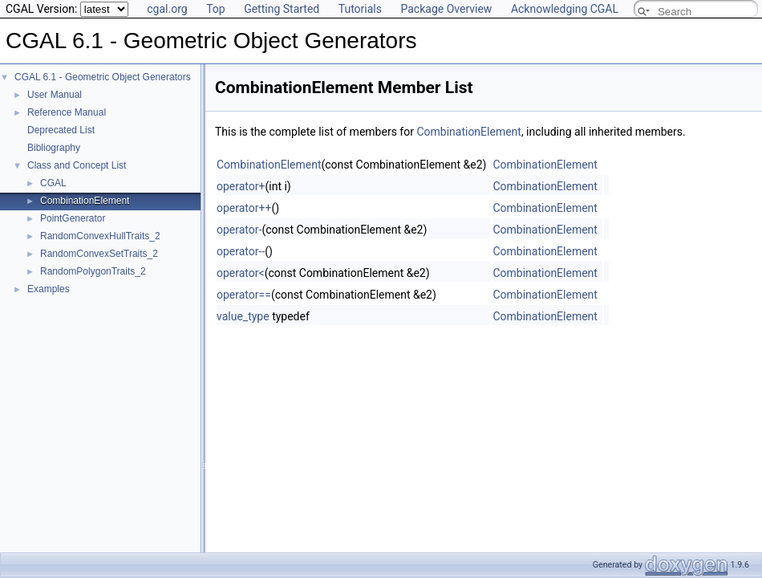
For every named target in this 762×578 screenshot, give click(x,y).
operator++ (244, 207)
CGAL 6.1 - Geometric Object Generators (102, 77)
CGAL (53, 183)
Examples (48, 289)
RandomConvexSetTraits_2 (99, 253)
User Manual (54, 94)
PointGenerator (72, 218)
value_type (243, 316)
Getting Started (281, 8)
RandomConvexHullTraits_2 (100, 236)
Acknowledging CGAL (564, 8)
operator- (239, 229)
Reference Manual (66, 112)
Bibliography (53, 147)
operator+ (241, 186)
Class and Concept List (76, 165)
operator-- (241, 251)
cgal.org (167, 8)
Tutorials (360, 8)
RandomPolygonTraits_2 (93, 271)
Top (215, 8)
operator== (244, 294)
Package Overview (446, 8)
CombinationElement (84, 200)
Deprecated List (61, 130)
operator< (241, 273)
